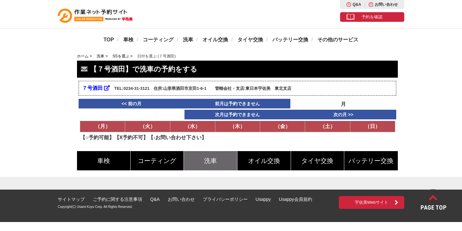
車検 (128, 39)
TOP (109, 39)
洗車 (188, 39)
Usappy (263, 199)
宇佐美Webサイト (372, 202)
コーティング (158, 39)
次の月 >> (343, 114)
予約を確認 (372, 16)
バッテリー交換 (290, 39)
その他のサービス (337, 39)
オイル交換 (215, 39)
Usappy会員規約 (295, 199)
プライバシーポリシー (225, 199)
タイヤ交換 (250, 39)
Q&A (357, 4)
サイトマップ (71, 199)
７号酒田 (96, 88)
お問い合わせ (386, 4)
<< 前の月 (131, 103)
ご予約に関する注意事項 (117, 199)
